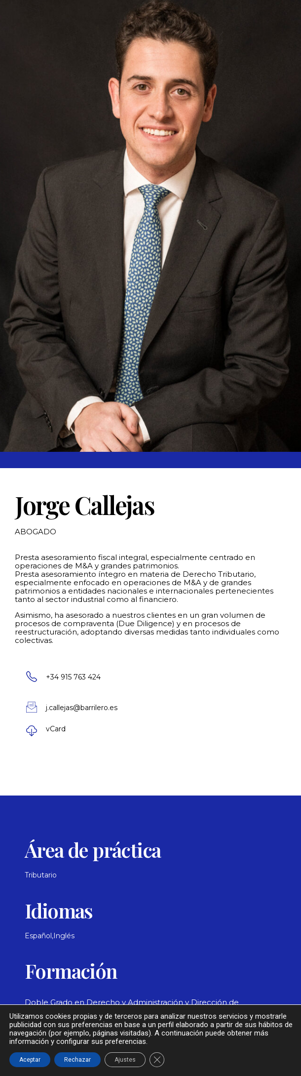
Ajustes (125, 1059)
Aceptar (29, 1059)
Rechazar (77, 1059)
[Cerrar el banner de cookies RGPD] (157, 1059)
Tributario (41, 875)
